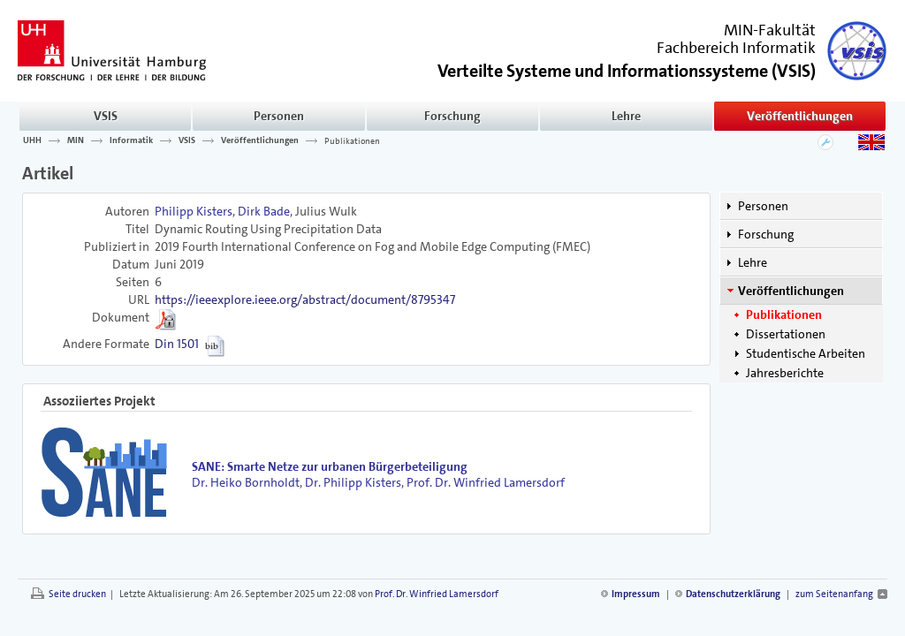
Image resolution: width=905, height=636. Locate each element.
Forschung (452, 116)
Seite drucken (77, 594)
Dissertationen (785, 334)
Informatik (131, 140)
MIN (75, 140)
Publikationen (352, 140)
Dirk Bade (264, 211)
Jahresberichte (785, 373)
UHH (32, 140)
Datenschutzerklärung (733, 594)
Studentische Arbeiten (805, 353)
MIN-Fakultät (770, 30)
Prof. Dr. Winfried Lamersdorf (486, 482)
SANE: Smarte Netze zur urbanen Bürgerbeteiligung (330, 466)
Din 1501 (177, 344)
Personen (279, 116)
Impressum (636, 594)
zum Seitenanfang (834, 594)
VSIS (106, 116)
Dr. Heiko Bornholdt (246, 482)
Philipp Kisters (193, 211)
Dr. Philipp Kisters (353, 482)
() (626, 69)
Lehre (626, 116)
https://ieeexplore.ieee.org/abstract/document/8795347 (305, 299)
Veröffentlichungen (800, 116)
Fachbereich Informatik (736, 47)
